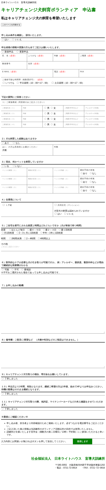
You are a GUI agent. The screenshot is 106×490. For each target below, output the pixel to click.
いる (5, 166)
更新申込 (22, 52)
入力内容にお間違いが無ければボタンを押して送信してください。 (34, 458)
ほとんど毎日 (17, 230)
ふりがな (36, 56)
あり (5, 143)
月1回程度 (8, 233)
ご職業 (87, 56)
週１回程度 (65, 230)
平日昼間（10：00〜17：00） (33, 83)
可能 (6, 271)
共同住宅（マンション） (67, 205)
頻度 (3, 230)
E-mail (10, 71)
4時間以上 (44, 238)
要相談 (26, 271)
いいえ (17, 39)
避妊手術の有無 (87, 170)
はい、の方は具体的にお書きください (19, 147)
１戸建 (7, 205)
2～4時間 (29, 238)
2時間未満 (15, 238)
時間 (3, 238)
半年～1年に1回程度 (51, 233)
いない (17, 166)
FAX (82, 71)
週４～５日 (34, 230)
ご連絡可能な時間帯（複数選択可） (23, 79)
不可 (15, 271)
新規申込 (7, 52)
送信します (82, 458)
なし (16, 143)
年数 (56, 147)
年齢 (60, 56)
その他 (4, 244)
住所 (34, 63)
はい (6, 39)
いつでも (9, 83)
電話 (60, 71)
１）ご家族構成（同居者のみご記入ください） (24, 102)
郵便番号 (6, 63)
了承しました (10, 395)
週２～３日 (49, 230)
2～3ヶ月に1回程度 (27, 233)
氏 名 (9, 56)
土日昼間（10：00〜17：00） (68, 83)
